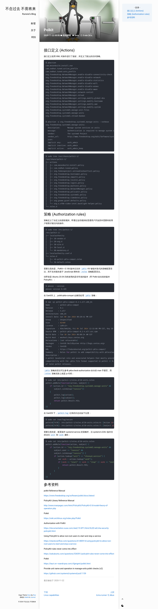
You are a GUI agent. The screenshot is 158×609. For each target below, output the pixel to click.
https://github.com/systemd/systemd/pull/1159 (65, 573)
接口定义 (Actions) (135, 11)
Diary (29, 595)
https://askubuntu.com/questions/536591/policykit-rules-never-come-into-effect (79, 554)
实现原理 (67, 35)
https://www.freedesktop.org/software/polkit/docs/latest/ (69, 495)
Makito (27, 597)
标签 (33, 23)
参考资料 (131, 17)
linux (77, 35)
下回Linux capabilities (51, 593)
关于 (33, 30)
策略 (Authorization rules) (138, 14)
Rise (34, 595)
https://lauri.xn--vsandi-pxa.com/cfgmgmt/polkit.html (67, 563)
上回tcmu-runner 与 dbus (105, 593)
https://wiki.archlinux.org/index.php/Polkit (62, 518)
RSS (33, 37)
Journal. (33, 597)
